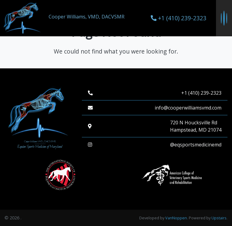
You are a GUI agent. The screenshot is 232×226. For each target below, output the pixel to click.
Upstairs (219, 218)
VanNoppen (176, 218)
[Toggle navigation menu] (224, 18)
